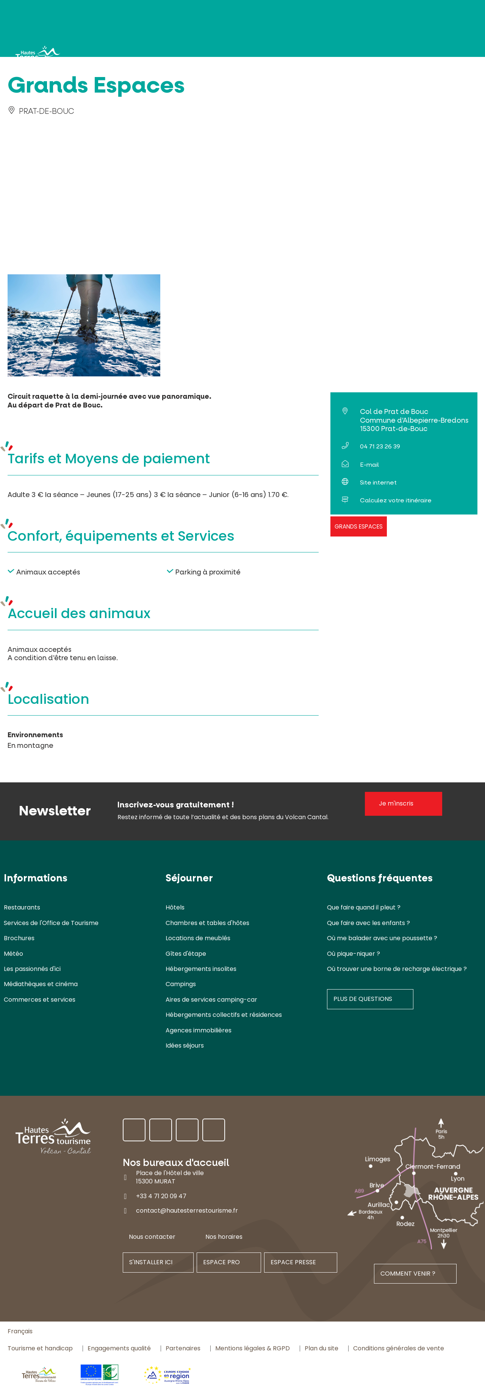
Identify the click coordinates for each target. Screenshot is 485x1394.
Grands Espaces (359, 526)
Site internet (378, 482)
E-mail (369, 465)
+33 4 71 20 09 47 (161, 1196)
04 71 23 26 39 (380, 446)
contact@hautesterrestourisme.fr (187, 1210)
